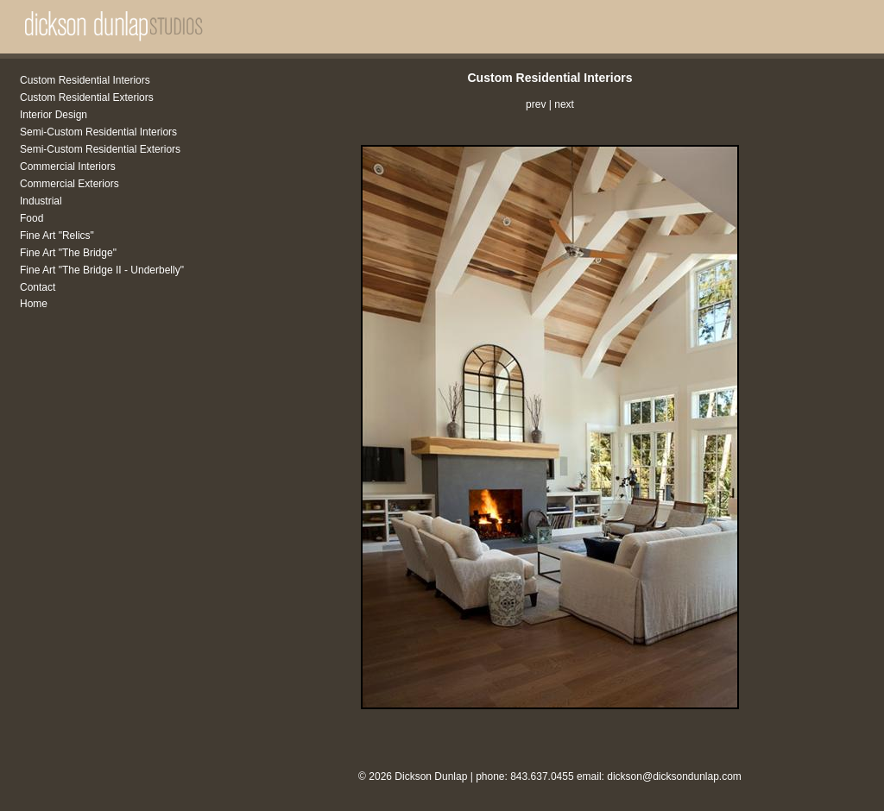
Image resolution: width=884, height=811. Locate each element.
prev (536, 104)
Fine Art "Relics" (57, 235)
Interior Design (53, 115)
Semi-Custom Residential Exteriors (100, 149)
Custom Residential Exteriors (87, 97)
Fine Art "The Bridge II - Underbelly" (102, 270)
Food (31, 218)
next (564, 104)
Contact (37, 287)
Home (33, 304)
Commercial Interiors (68, 166)
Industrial (41, 201)
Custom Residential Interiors (85, 80)
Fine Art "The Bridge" (68, 253)
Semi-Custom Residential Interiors (98, 132)
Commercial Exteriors (69, 184)
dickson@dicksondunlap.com (674, 776)
